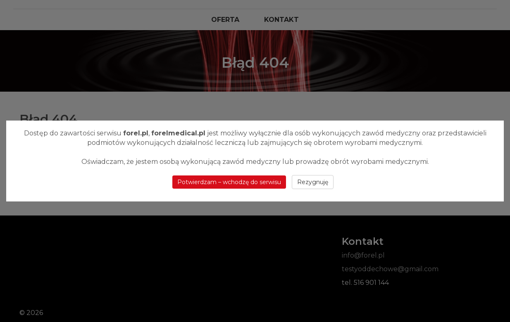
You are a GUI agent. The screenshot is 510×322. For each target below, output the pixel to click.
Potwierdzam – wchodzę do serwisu (229, 182)
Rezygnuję (312, 182)
